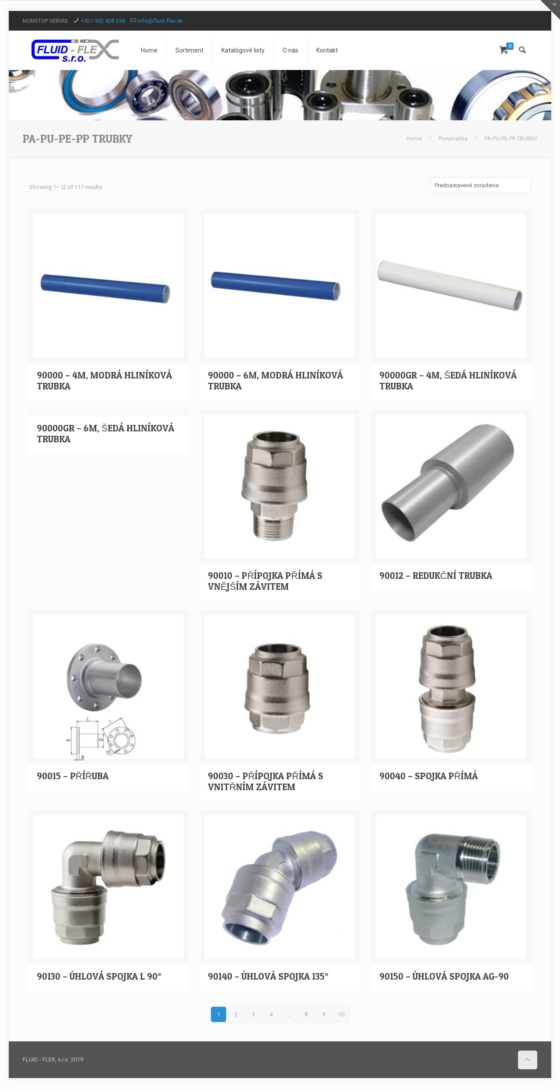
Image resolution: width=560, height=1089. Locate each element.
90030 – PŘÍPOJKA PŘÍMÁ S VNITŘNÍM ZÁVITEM (265, 781)
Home (414, 138)
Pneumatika (453, 138)
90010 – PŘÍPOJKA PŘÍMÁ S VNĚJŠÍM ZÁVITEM (265, 581)
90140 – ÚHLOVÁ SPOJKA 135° (268, 976)
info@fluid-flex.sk (160, 21)
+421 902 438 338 (103, 21)
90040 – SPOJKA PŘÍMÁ (428, 775)
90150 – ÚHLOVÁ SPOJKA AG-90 (444, 976)
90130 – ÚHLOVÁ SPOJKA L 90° (99, 976)
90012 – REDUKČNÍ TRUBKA (435, 575)
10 (341, 1014)
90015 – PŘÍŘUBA (72, 775)
